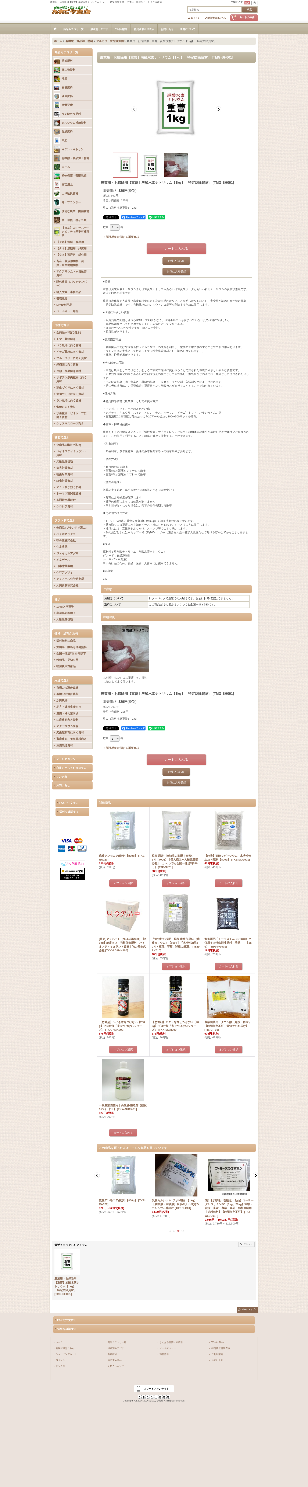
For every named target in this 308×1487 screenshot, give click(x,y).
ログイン (195, 18)
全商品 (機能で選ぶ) (68, 445)
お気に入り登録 (176, 271)
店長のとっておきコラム (71, 767)
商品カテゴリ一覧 (117, 1342)
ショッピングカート (66, 1354)
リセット (248, 1244)
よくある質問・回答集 (171, 1342)
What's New (217, 1342)
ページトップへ (249, 1309)
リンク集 (61, 776)
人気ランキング (116, 1366)
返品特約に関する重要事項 (122, 237)
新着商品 (112, 1354)
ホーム (59, 1342)
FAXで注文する (68, 803)
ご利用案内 (217, 1354)
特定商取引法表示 (220, 1348)
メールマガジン (65, 759)
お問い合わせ (176, 261)
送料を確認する (69, 811)
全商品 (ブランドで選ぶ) (71, 527)
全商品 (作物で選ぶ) (68, 332)
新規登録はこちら (216, 18)
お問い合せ (63, 785)
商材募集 (164, 1354)
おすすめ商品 (115, 1360)
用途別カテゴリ (116, 1348)
